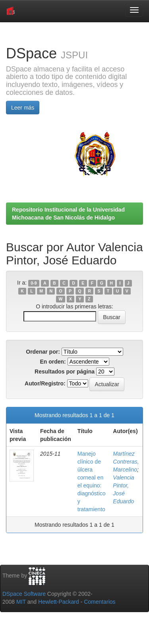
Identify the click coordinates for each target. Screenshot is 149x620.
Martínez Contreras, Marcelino (126, 462)
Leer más (22, 107)
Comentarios (99, 602)
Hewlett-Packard (58, 602)
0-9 (34, 283)
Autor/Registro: (45, 383)
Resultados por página (65, 371)
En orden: (53, 361)
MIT (21, 602)
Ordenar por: (43, 352)
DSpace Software (24, 594)
